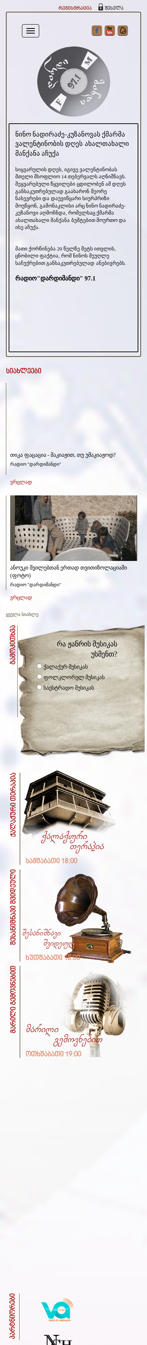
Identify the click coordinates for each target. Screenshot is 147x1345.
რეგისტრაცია (75, 8)
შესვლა (114, 8)
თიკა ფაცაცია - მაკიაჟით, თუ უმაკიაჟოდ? (63, 455)
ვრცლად (21, 482)
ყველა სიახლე (22, 614)
